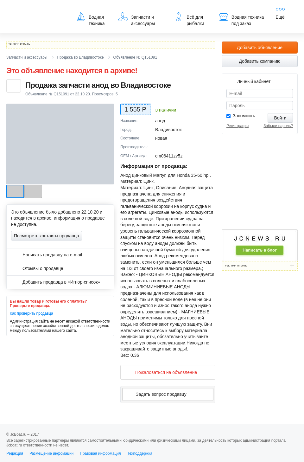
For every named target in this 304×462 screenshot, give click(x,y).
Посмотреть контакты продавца (46, 235)
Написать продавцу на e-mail (46, 255)
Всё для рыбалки (189, 19)
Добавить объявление (259, 47)
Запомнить (244, 115)
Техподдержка (139, 453)
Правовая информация (100, 453)
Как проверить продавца (31, 313)
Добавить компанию (260, 61)
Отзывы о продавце (37, 268)
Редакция (14, 453)
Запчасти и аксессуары (136, 19)
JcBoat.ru (36, 9)
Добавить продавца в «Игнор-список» (55, 282)
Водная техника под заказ (241, 19)
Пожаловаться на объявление (161, 372)
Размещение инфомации (51, 453)
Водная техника (90, 19)
